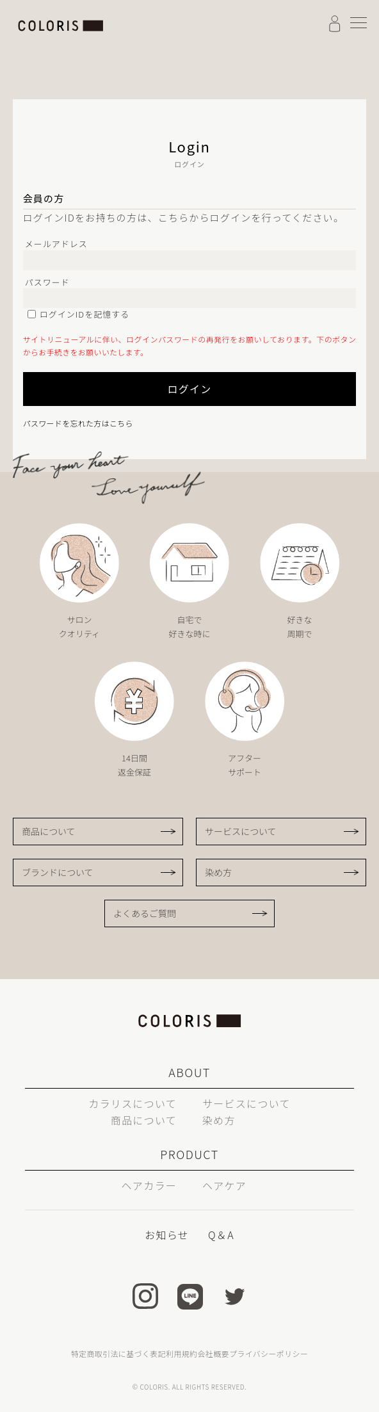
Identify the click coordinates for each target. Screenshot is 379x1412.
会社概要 (213, 1353)
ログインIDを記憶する (85, 314)
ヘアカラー (149, 1185)
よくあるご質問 (144, 913)
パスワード (47, 282)
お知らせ (167, 1234)
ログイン (189, 388)
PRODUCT (189, 1154)
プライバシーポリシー (268, 1353)
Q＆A (221, 1234)
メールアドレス (56, 243)
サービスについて (241, 831)
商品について (49, 831)
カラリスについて (132, 1103)
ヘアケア (224, 1185)
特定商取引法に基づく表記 (118, 1353)
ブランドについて (57, 872)
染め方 (218, 872)
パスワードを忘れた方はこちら (78, 423)
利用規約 (181, 1353)
